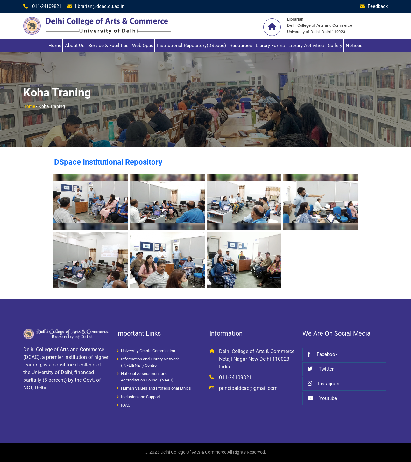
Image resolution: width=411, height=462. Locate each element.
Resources (241, 45)
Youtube (322, 398)
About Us (75, 45)
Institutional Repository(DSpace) (191, 45)
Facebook (323, 354)
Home (54, 45)
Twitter (321, 369)
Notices (354, 45)
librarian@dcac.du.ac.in (99, 6)
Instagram (323, 384)
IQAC (125, 405)
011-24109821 (46, 6)
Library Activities (306, 45)
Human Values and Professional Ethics (156, 388)
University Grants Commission (148, 350)
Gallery (335, 45)
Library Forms (270, 45)
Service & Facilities (108, 45)
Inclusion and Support (140, 396)
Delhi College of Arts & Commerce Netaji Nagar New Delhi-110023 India (256, 359)
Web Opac (142, 45)
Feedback (378, 6)
